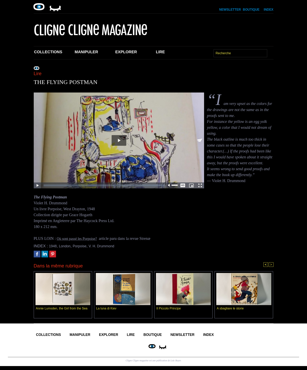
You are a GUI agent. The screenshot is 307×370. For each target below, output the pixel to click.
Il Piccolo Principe (168, 308)
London (66, 246)
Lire (160, 52)
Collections (48, 52)
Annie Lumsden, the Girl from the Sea (62, 308)
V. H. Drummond (107, 246)
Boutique (251, 9)
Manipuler (86, 52)
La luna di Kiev (106, 308)
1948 (53, 246)
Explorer (126, 52)
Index (268, 9)
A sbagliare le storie (230, 308)
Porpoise (83, 246)
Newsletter (230, 9)
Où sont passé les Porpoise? (79, 238)
